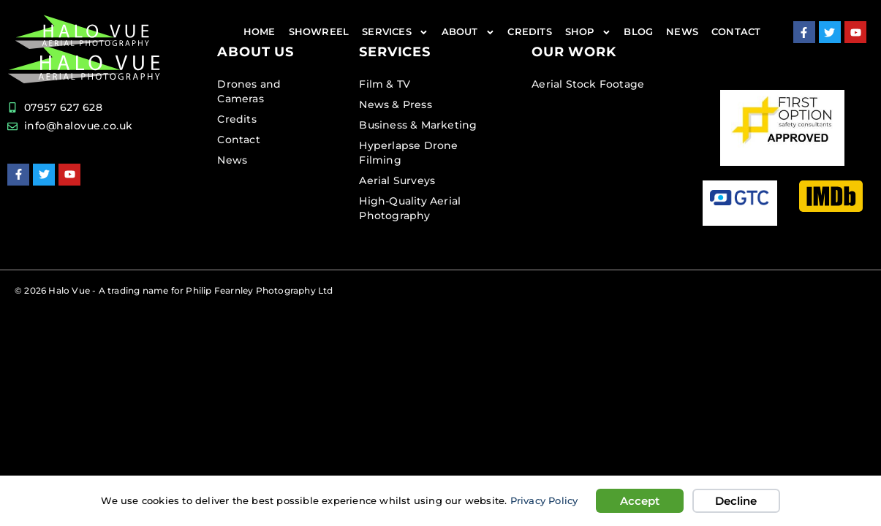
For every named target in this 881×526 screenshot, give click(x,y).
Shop (588, 32)
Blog (638, 31)
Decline (736, 501)
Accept (639, 501)
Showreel (319, 31)
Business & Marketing (418, 125)
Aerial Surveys (397, 180)
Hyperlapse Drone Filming (408, 153)
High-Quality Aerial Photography (410, 208)
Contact (735, 31)
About (468, 32)
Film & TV (384, 84)
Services (395, 32)
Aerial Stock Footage (588, 84)
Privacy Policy (544, 500)
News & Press (395, 104)
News (682, 31)
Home (259, 31)
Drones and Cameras (249, 91)
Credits (529, 31)
